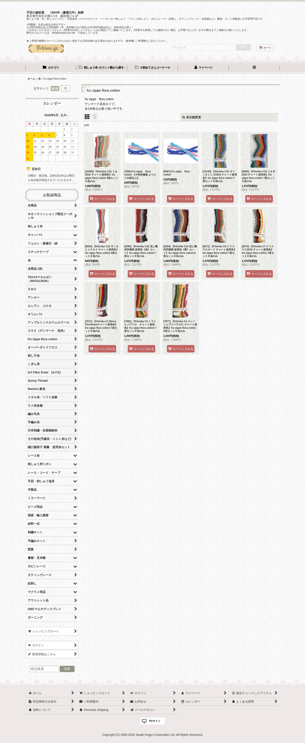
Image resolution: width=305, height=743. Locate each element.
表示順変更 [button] (191, 117)
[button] (254, 68)
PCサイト (155, 721)
